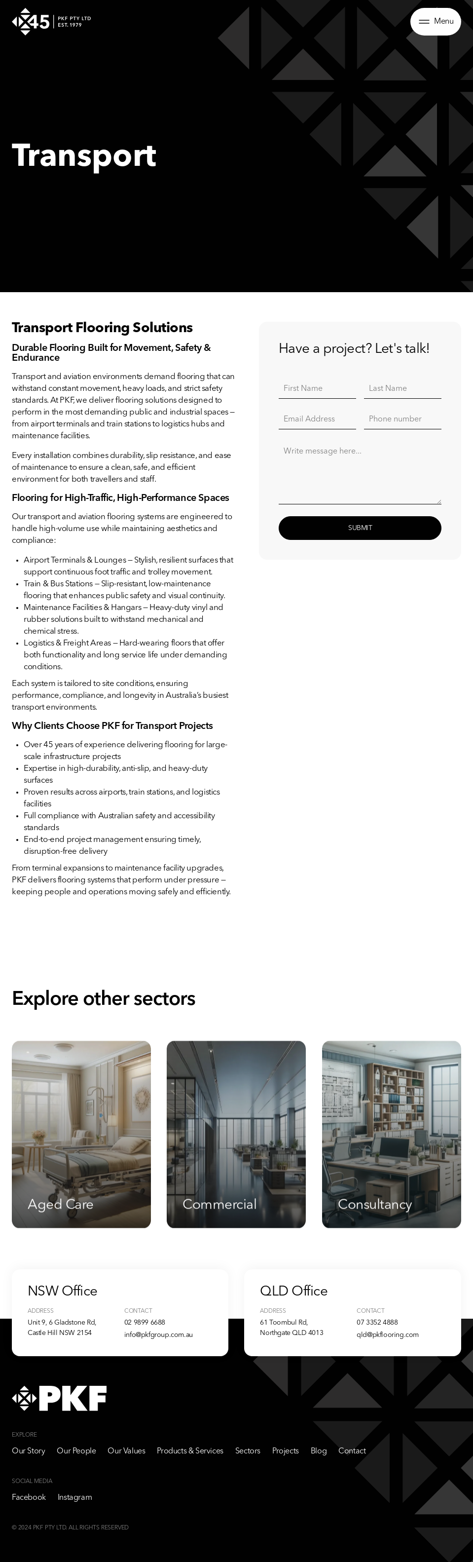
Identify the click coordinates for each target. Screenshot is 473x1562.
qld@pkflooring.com (388, 1335)
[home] (51, 21)
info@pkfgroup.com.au (158, 1335)
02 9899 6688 (144, 1322)
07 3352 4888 (377, 1322)
